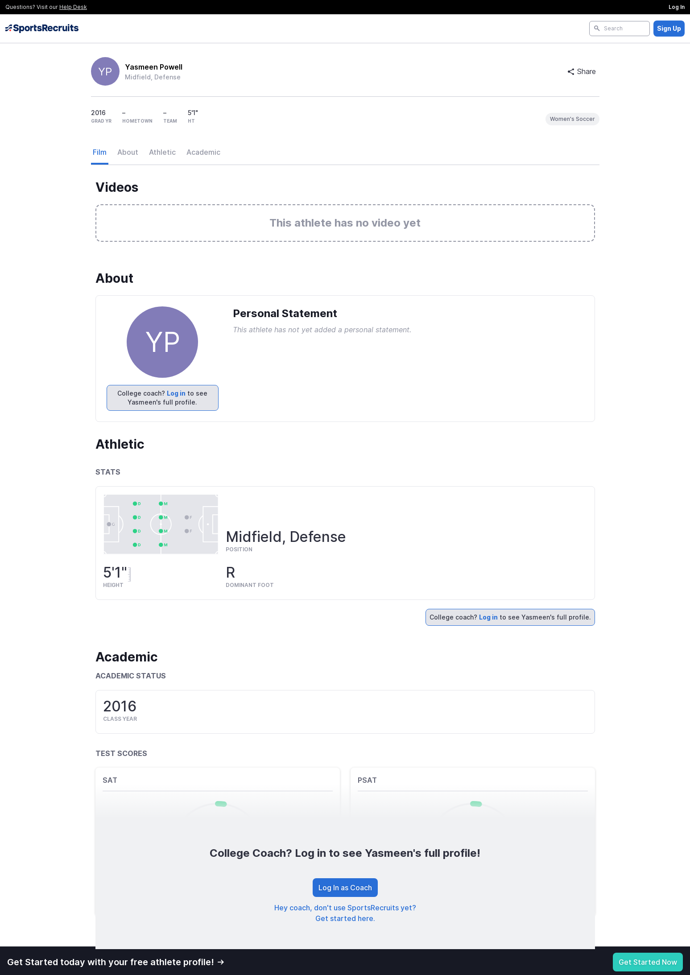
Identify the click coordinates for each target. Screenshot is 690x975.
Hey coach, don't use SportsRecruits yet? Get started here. (345, 913)
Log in (176, 393)
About (127, 152)
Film (100, 152)
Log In (677, 7)
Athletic (162, 152)
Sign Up (669, 28)
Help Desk (73, 7)
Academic (203, 152)
